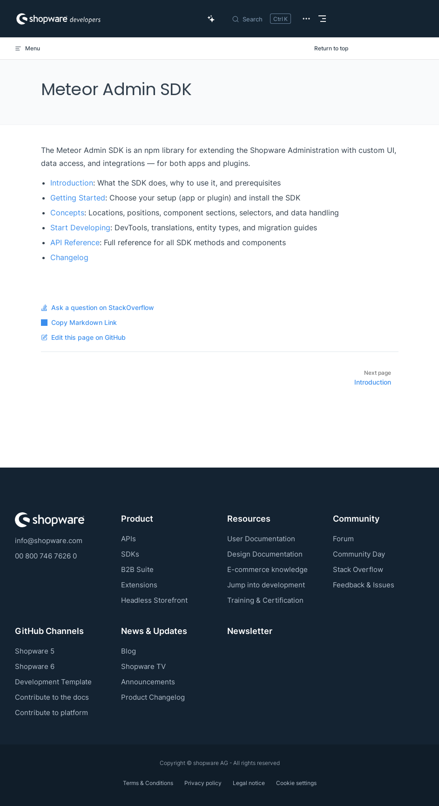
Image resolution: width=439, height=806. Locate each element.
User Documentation (261, 538)
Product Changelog (153, 697)
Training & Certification (265, 600)
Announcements (148, 681)
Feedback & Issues (363, 584)
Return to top (331, 48)
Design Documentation (265, 554)
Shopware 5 (34, 651)
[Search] (261, 18)
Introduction (71, 182)
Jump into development (266, 584)
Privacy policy (203, 782)
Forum (343, 538)
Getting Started (77, 197)
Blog (128, 651)
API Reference (75, 242)
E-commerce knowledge (267, 569)
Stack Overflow (358, 569)
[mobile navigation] (322, 18)
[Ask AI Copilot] (211, 18)
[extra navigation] (306, 18)
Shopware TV (143, 666)
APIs (128, 538)
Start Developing (80, 227)
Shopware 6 (34, 666)
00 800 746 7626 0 (46, 555)
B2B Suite (137, 569)
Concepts (67, 212)
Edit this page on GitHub (83, 337)
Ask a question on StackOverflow (97, 307)
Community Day (359, 554)
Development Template (53, 681)
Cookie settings (296, 782)
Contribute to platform (51, 712)
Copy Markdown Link (79, 322)
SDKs (130, 554)
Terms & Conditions (148, 782)
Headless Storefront (154, 600)
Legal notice (249, 782)
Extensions (139, 584)
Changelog (69, 257)
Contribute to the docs (52, 697)
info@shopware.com (48, 540)
